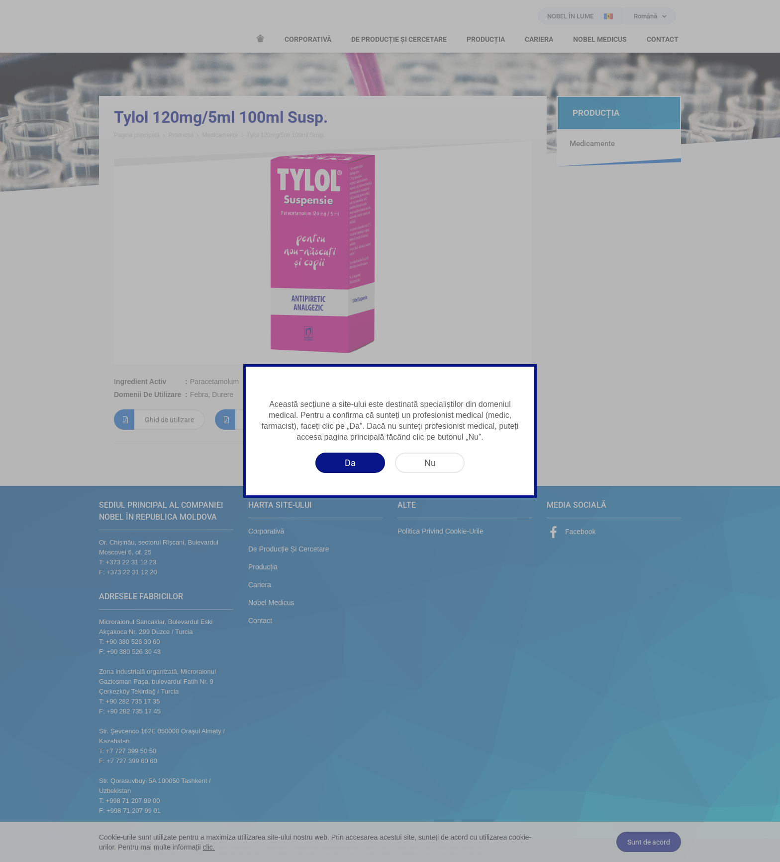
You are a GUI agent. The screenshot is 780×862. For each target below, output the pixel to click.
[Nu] (430, 463)
